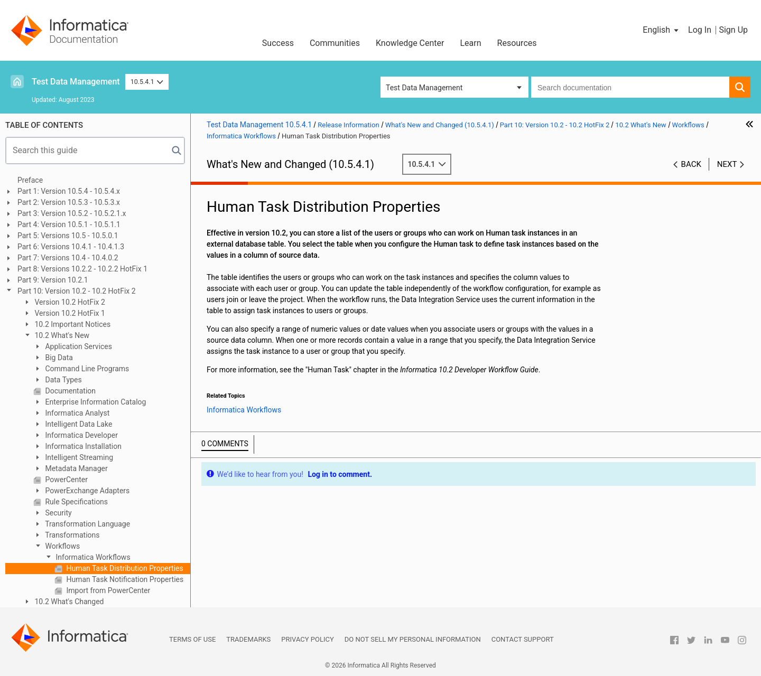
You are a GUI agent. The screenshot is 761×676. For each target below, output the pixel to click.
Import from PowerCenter (107, 590)
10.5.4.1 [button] (147, 82)
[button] (661, 30)
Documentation (69, 391)
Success (278, 43)
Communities (335, 43)
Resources (517, 43)
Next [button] (727, 164)
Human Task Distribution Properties (123, 568)
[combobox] (630, 87)
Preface (30, 180)
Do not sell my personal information (413, 639)
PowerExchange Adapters (86, 490)
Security (57, 513)
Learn (470, 43)
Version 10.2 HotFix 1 (69, 313)
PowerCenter (65, 479)
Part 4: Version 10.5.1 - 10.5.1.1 (68, 224)
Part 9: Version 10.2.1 (52, 280)
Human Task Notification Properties (123, 579)
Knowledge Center (410, 43)
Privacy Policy (307, 639)
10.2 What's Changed (68, 601)
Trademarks (248, 639)
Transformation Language (86, 524)
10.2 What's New (61, 335)
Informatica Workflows (92, 557)
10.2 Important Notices (71, 324)
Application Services (77, 346)
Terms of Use (192, 639)
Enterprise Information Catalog (94, 402)
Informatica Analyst (76, 413)
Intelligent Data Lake (77, 424)
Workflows (61, 546)
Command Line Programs (86, 368)
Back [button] (691, 164)
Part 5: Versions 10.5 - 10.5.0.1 (67, 235)
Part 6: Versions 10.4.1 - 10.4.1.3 (70, 246)
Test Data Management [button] (424, 87)
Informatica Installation (82, 446)
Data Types (62, 379)
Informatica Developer (80, 435)
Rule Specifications (75, 501)
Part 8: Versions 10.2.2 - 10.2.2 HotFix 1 (82, 269)
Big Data (58, 357)
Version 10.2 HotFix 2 (69, 302)
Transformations (71, 535)
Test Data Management (76, 82)
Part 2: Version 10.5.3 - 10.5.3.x (68, 202)
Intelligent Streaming (78, 457)
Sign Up (733, 30)
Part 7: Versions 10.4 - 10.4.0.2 (67, 257)
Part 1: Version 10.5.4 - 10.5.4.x (68, 191)
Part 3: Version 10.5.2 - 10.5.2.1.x (71, 213)
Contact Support (522, 639)
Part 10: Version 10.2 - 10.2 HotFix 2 (76, 291)
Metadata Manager (75, 468)
